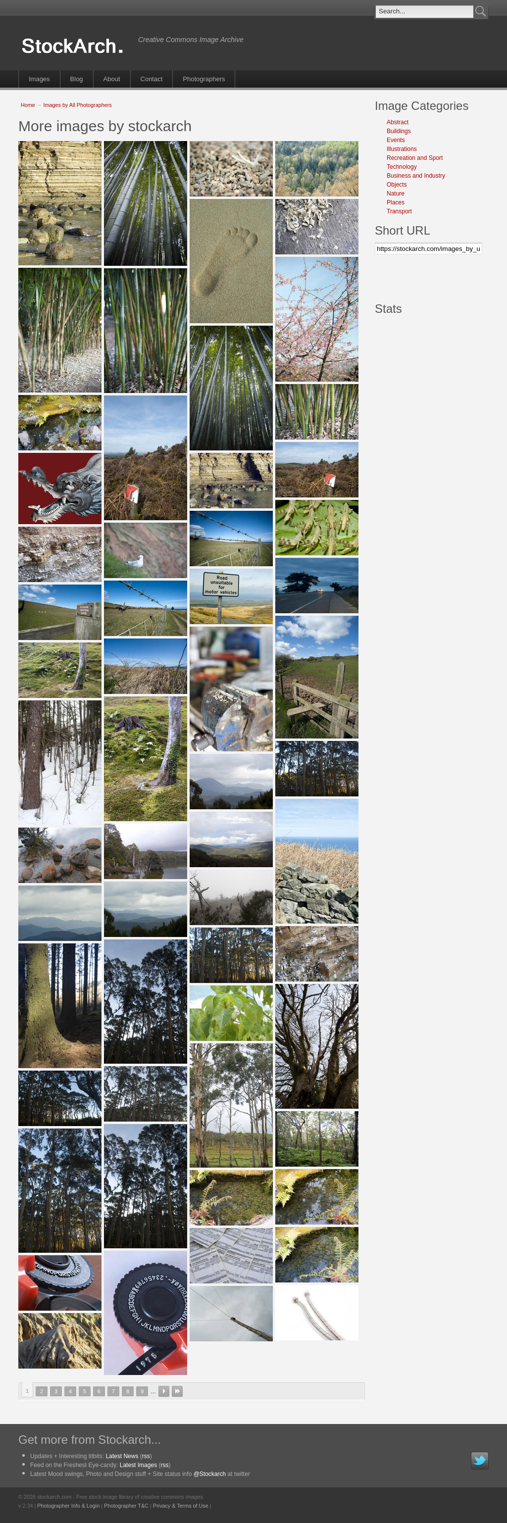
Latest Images (138, 1465)
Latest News (121, 1456)
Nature (396, 193)
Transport (399, 211)
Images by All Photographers (78, 105)
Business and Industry (416, 175)
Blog (76, 79)
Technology (402, 166)
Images (39, 79)
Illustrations (402, 149)
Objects (397, 184)
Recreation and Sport (415, 157)
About (111, 79)
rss (146, 1456)
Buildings (399, 131)
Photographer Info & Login (68, 1506)
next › (163, 1391)
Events (396, 140)
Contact (152, 79)
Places (396, 202)
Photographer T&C (126, 1506)
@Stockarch (210, 1474)
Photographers (204, 79)
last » (177, 1391)
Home (28, 105)
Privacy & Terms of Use (180, 1506)
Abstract (397, 122)
